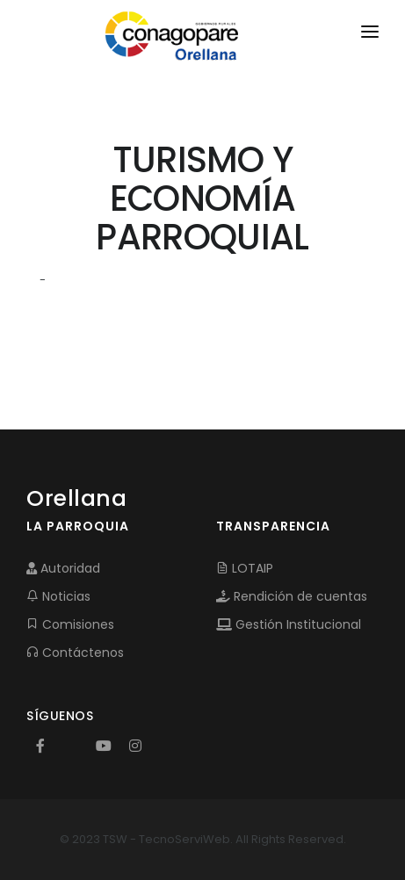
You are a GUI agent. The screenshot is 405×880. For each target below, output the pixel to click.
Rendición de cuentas (291, 596)
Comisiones (70, 624)
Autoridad (63, 568)
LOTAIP (244, 568)
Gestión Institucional (288, 624)
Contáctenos (75, 652)
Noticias (58, 596)
